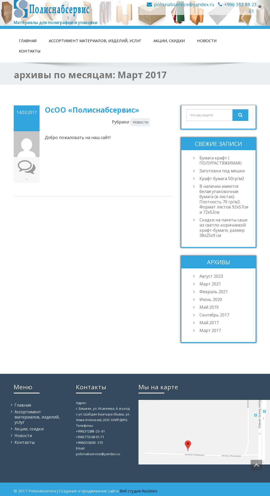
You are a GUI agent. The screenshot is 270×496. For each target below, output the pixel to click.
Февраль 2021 (213, 291)
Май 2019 (209, 307)
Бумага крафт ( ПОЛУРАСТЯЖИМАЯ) (220, 160)
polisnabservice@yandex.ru (184, 4)
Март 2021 (210, 283)
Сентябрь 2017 (214, 314)
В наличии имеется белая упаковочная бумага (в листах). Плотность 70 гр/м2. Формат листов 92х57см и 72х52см (223, 199)
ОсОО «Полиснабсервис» (92, 110)
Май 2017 (209, 322)
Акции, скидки (169, 40)
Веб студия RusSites (138, 490)
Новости (207, 40)
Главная (28, 40)
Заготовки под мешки (222, 170)
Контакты (30, 50)
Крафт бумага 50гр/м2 (221, 178)
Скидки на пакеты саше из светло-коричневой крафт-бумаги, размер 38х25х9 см (223, 227)
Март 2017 (210, 330)
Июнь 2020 (210, 299)
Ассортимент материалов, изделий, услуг (95, 40)
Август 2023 (211, 276)
